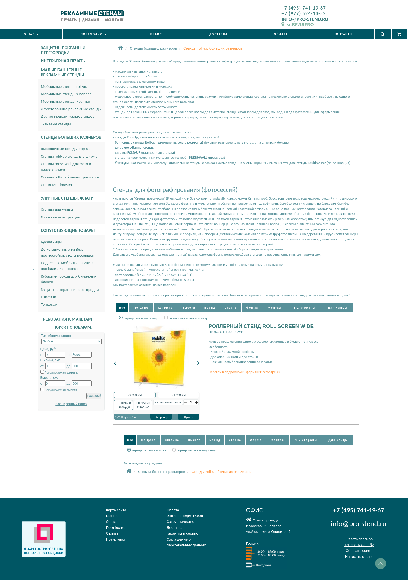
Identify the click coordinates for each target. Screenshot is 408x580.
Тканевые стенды (56, 124)
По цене (141, 308)
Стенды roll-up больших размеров (70, 177)
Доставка (175, 527)
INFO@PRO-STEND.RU (304, 19)
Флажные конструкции (60, 217)
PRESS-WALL (198, 157)
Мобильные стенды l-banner (65, 101)
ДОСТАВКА (218, 34)
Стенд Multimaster (56, 184)
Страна (231, 308)
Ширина (165, 308)
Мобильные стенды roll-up (64, 86)
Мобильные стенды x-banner (66, 93)
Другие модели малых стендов (67, 116)
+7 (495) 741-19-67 (303, 8)
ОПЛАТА (281, 34)
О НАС (31, 34)
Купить (188, 417)
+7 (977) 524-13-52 (303, 13)
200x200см (135, 395)
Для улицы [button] (337, 308)
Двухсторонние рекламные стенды (71, 108)
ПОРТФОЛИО (94, 34)
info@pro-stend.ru (358, 523)
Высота (189, 308)
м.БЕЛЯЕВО (297, 24)
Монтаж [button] (275, 308)
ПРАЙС (156, 34)
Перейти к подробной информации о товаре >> (244, 372)
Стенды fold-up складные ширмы (69, 156)
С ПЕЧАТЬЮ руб (143, 405)
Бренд (210, 308)
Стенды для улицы (57, 209)
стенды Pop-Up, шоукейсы (135, 137)
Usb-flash (48, 297)
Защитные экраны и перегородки (70, 289)
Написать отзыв (358, 556)
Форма (252, 308)
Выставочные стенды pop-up (65, 148)
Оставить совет (359, 550)
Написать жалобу (359, 544)
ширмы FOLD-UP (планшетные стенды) (145, 153)
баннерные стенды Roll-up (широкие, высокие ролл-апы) (159, 142)
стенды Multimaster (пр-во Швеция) (323, 163)
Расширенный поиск (71, 404)
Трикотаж (49, 304)
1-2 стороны (304, 308)
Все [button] (122, 308)
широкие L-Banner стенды (135, 147)
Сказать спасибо (359, 538)
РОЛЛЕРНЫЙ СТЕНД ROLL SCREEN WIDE (261, 326)
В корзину (161, 417)
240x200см (179, 395)
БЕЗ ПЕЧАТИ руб (123, 405)
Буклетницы (51, 241)
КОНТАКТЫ (343, 34)
